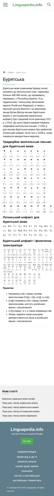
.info (27, 5)
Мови (10, 72)
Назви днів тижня (27, 466)
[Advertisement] (26, 41)
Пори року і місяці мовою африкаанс (19, 416)
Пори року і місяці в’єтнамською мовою (21, 411)
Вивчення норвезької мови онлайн (18, 399)
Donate (27, 441)
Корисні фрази (27, 462)
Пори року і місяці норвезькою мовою (20, 403)
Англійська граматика (27, 480)
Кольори (27, 471)
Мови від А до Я (27, 457)
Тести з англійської (27, 476)
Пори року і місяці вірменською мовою (20, 407)
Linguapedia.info (27, 429)
